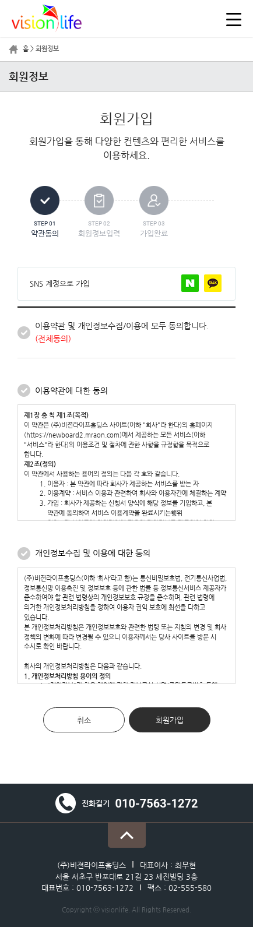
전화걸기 (126, 803)
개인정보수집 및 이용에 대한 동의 (92, 553)
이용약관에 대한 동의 (71, 390)
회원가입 (170, 719)
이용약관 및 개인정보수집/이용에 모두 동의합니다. (122, 332)
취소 (84, 719)
